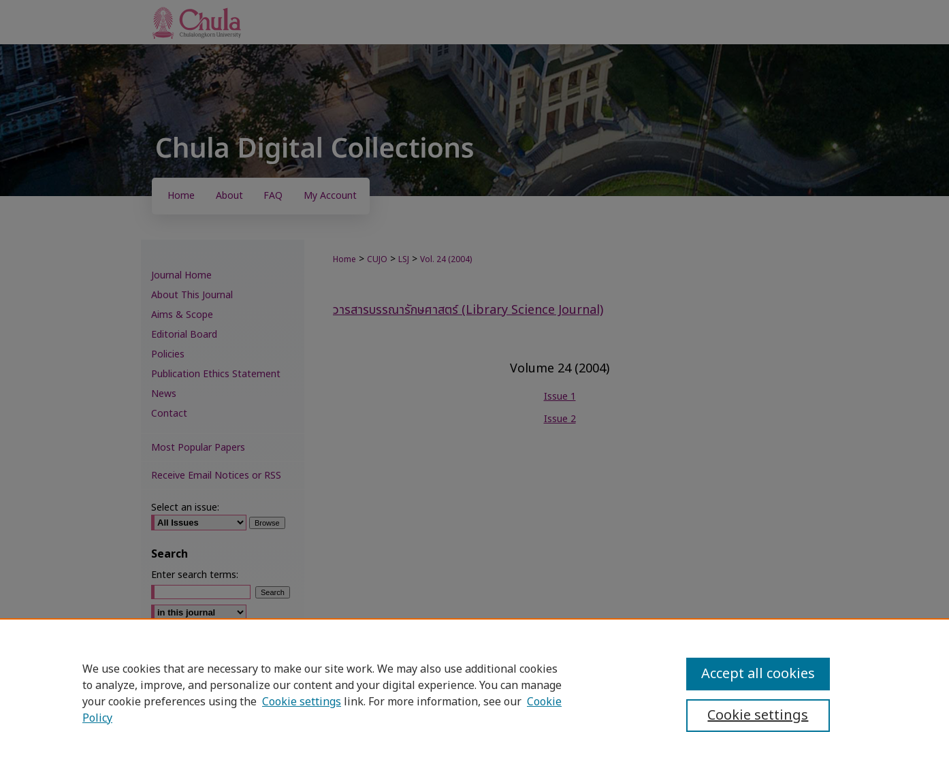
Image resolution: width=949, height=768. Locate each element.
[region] (474, 693)
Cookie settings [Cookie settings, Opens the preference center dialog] (757, 715)
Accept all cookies (758, 674)
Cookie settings (301, 702)
